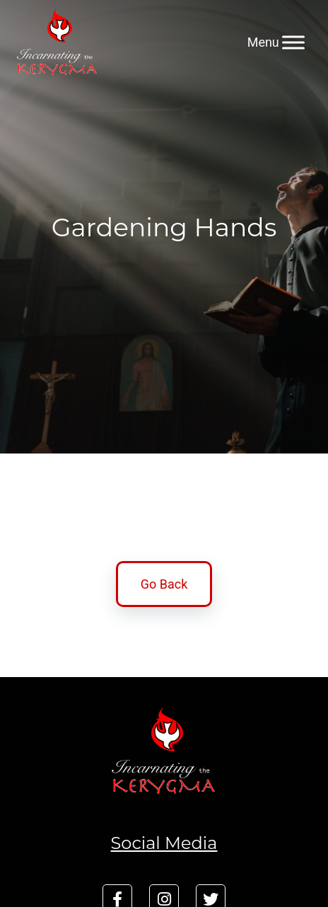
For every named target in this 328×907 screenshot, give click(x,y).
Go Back (164, 584)
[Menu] (293, 42)
